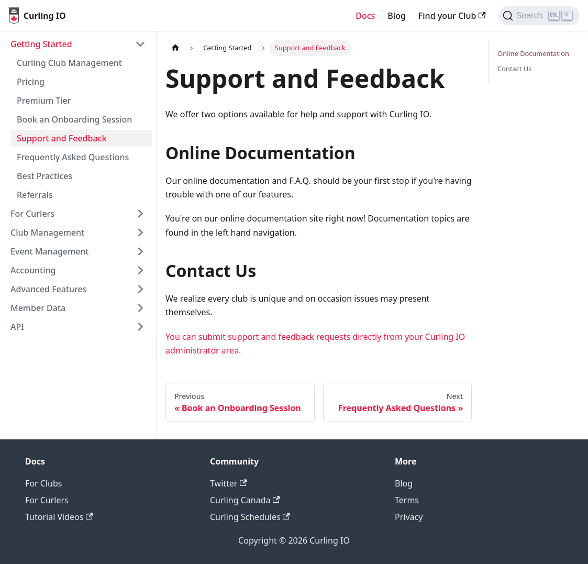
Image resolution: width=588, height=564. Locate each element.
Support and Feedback (61, 138)
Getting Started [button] (41, 44)
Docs (365, 15)
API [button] (17, 327)
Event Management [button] (49, 251)
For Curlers (47, 500)
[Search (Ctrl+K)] (539, 15)
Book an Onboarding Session (74, 119)
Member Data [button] (37, 308)
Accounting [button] (33, 270)
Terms (407, 500)
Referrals (35, 195)
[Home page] (175, 48)
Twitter (228, 483)
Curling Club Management (69, 63)
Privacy (409, 517)
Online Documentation (533, 53)
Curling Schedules (250, 517)
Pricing (31, 81)
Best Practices (44, 176)
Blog (396, 15)
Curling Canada (245, 500)
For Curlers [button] (32, 213)
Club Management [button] (47, 232)
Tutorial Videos (59, 517)
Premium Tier (44, 100)
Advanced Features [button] (48, 289)
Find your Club (452, 15)
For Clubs (43, 483)
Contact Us (514, 68)
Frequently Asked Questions (73, 157)
